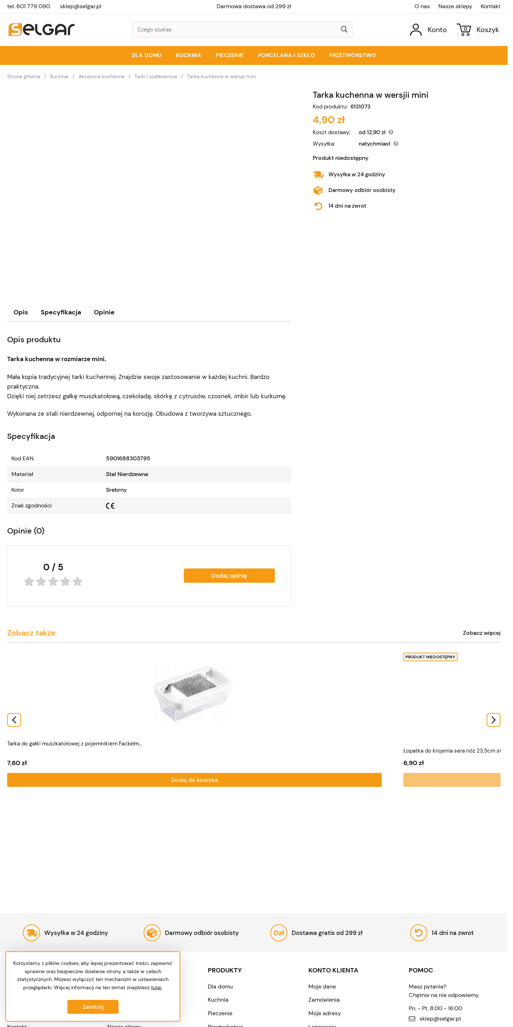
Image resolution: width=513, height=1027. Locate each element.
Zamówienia (324, 999)
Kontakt (491, 6)
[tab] (20, 312)
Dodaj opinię (229, 576)
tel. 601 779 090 (28, 6)
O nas (422, 6)
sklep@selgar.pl (80, 6)
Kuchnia (189, 55)
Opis (21, 312)
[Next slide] (494, 719)
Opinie (104, 312)
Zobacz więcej (482, 633)
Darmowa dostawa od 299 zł (254, 6)
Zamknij (93, 1007)
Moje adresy (324, 1013)
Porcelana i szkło (286, 55)
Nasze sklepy (455, 6)
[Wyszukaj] (344, 30)
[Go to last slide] (14, 719)
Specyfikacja (61, 312)
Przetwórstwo (352, 55)
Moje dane (322, 986)
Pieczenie (230, 55)
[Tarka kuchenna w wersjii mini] (149, 188)
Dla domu (147, 55)
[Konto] (428, 29)
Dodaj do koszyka (47, 779)
